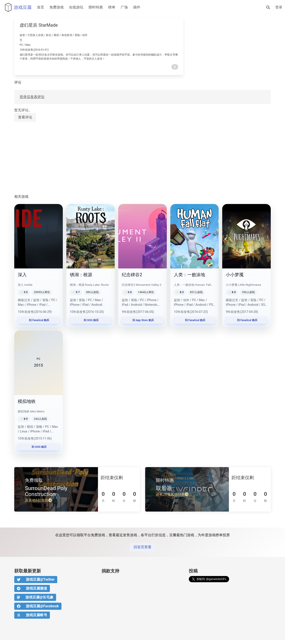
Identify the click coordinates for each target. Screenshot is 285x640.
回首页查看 (142, 547)
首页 (40, 7)
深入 (22, 274)
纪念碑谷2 (132, 274)
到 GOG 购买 (90, 320)
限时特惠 (96, 7)
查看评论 (25, 117)
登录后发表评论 (32, 97)
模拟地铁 (27, 401)
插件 (136, 7)
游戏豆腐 (17, 7)
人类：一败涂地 (189, 274)
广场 (124, 7)
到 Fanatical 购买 (38, 320)
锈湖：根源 (81, 274)
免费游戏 (56, 7)
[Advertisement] (142, 158)
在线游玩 (76, 7)
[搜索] (268, 7)
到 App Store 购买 (142, 320)
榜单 (111, 7)
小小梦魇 (235, 274)
